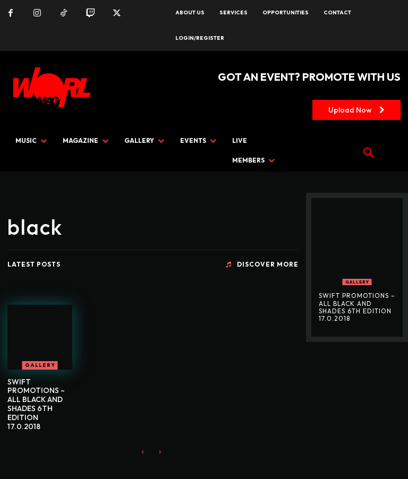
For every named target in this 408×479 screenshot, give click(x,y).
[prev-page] (142, 451)
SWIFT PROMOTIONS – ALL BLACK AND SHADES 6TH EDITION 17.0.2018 (36, 404)
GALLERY (40, 365)
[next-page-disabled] (159, 451)
